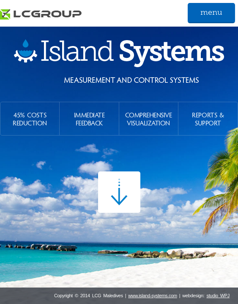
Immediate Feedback (89, 118)
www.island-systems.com (152, 295)
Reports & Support (208, 118)
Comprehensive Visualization (148, 118)
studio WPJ (218, 295)
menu (211, 12)
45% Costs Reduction (30, 118)
